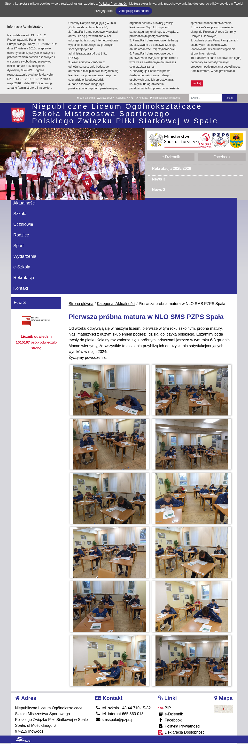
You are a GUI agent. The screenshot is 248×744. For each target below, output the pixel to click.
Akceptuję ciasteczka (133, 11)
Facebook (221, 157)
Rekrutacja (23, 277)
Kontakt (20, 288)
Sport (18, 245)
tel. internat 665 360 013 (119, 714)
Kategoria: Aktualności (116, 304)
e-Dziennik (171, 157)
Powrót (20, 302)
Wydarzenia (24, 256)
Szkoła (19, 213)
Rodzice (21, 235)
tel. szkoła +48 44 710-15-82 (123, 708)
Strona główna (86, 97)
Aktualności (24, 203)
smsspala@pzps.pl (114, 720)
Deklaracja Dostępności (181, 732)
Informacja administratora (165, 97)
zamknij (197, 83)
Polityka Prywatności (179, 726)
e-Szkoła (21, 267)
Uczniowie (23, 224)
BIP (164, 708)
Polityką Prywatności (113, 3)
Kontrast (141, 97)
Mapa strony (105, 97)
